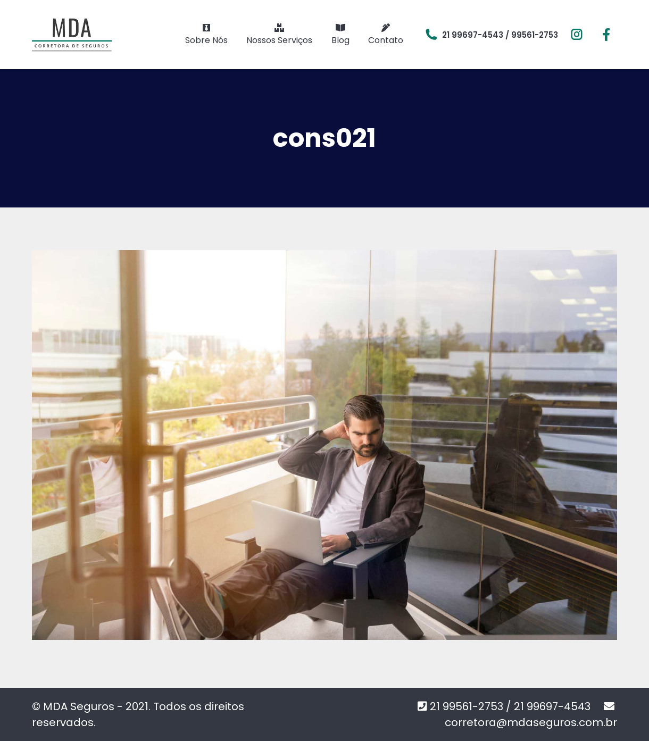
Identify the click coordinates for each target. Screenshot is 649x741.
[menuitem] (206, 34)
